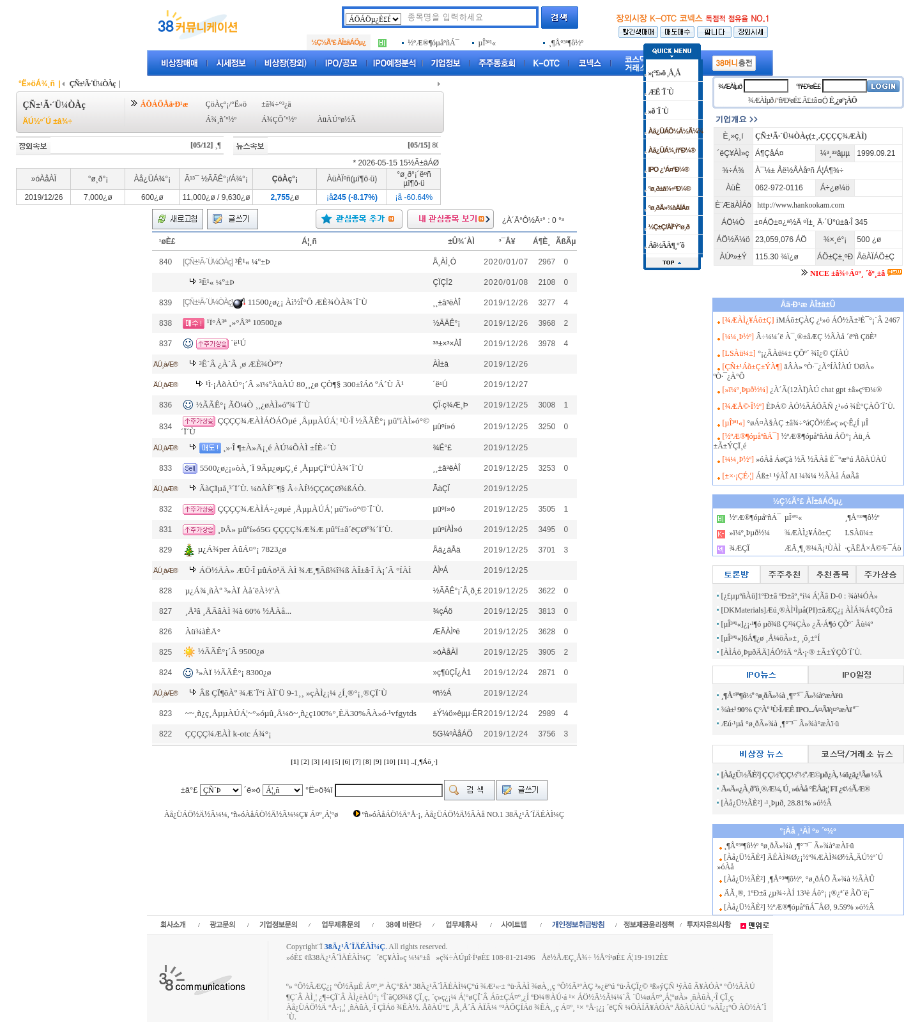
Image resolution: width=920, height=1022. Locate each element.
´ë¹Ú (238, 342)
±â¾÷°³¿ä (276, 104)
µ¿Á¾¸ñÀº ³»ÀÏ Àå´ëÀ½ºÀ (232, 590)
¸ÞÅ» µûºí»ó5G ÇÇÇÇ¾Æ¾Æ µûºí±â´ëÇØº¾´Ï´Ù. (305, 529)
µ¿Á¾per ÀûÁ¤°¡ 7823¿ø (242, 549)
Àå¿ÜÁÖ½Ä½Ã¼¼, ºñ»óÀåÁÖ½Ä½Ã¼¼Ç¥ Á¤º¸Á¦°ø (251, 814)
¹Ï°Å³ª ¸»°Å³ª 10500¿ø (244, 322)
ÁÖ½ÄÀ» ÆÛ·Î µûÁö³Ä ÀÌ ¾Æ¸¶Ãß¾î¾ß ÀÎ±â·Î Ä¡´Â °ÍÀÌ (305, 570)
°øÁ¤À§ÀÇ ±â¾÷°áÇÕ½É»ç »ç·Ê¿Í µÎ (807, 422)
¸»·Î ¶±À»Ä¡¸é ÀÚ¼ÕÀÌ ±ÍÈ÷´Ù (279, 447)
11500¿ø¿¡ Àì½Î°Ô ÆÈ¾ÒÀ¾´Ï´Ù (307, 302)
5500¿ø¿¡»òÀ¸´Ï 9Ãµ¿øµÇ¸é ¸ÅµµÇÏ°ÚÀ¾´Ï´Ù (282, 468)
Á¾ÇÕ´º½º (278, 119)
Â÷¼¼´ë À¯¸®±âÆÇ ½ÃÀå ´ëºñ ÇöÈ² (816, 336)
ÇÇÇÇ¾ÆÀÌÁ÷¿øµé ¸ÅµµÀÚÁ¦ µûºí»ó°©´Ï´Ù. (300, 509)
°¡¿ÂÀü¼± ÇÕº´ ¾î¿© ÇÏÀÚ (803, 353)
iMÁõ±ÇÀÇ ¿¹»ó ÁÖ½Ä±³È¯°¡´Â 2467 (838, 320)
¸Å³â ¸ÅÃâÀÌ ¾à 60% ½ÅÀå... (238, 611)
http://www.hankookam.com (801, 205)
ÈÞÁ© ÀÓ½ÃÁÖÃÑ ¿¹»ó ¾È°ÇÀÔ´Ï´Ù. (830, 406)
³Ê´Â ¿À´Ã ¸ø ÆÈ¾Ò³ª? (240, 364)
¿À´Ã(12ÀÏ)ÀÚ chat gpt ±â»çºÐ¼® (826, 389)
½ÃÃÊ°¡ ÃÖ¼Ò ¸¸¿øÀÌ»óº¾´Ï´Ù (253, 404)
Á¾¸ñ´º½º (221, 119)
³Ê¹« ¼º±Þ (252, 261)
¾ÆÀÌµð (730, 86)
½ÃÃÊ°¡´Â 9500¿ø (231, 652)
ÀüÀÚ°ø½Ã (336, 119)
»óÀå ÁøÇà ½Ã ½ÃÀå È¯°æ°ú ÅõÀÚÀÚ (821, 459)
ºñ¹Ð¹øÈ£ (808, 86)
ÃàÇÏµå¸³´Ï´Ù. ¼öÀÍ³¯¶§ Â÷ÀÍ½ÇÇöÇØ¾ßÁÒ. (282, 488)
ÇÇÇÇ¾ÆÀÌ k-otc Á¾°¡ (228, 733)
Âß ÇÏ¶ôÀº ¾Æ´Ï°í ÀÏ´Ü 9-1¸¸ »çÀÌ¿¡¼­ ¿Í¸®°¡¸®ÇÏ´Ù (293, 693)
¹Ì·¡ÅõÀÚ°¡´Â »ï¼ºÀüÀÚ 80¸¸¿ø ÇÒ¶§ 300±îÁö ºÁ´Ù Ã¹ (305, 384)
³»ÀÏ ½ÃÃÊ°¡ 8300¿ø (234, 672)
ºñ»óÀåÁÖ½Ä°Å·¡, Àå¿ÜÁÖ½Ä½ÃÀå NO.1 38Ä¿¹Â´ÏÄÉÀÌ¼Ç (463, 814)
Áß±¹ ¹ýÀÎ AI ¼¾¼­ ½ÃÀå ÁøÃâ (807, 475)
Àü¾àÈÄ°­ (202, 631)
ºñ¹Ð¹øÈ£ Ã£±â (797, 100)
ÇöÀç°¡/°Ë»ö (226, 104)
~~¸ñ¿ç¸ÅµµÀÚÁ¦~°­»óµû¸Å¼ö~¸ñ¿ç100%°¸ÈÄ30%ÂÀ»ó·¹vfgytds (301, 713)
